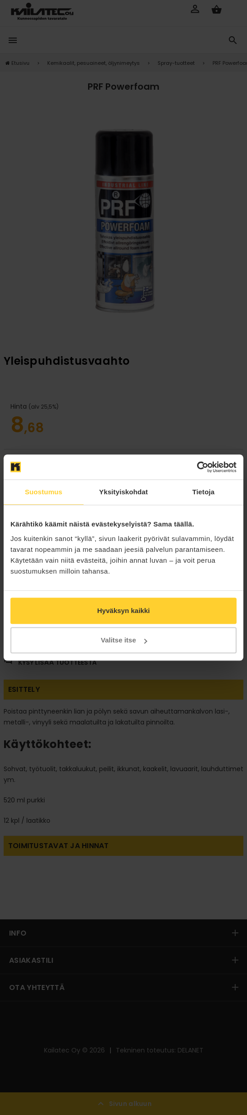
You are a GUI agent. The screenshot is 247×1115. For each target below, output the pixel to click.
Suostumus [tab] (44, 492)
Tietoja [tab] (204, 492)
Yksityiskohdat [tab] (123, 492)
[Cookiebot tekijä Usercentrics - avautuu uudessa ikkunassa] (197, 467)
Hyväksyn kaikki (123, 610)
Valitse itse (124, 640)
